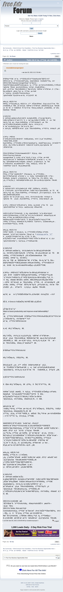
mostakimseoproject (15, 68)
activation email (36, 20)
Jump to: (57, 555)
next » (58, 53)
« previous (53, 53)
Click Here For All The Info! (34, 570)
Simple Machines (39, 582)
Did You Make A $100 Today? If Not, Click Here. (44, 16)
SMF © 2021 (31, 582)
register (41, 19)
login (35, 19)
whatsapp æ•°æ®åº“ (45, 234)
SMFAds (28, 584)
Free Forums (35, 584)
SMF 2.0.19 (24, 582)
